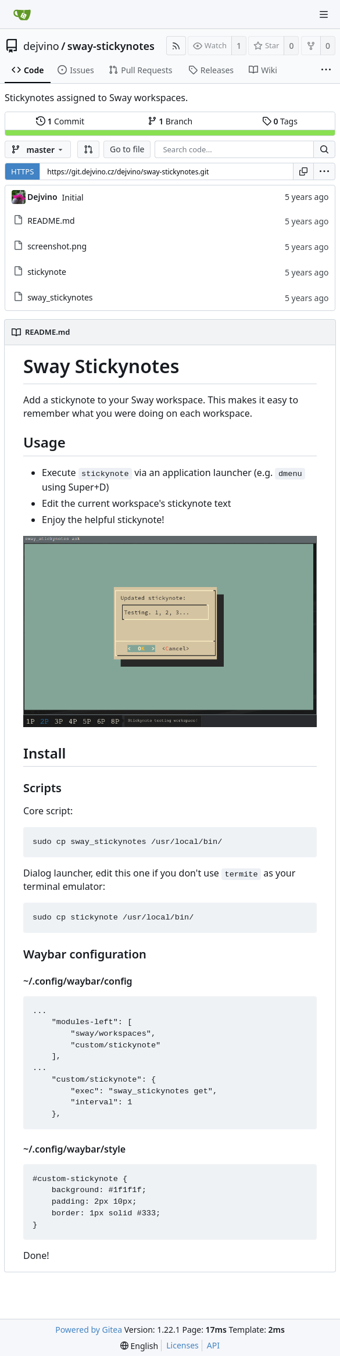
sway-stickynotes (111, 46)
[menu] (324, 171)
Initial (73, 197)
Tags (280, 121)
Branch (170, 121)
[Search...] (324, 149)
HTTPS (22, 171)
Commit (60, 121)
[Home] (22, 14)
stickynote (46, 271)
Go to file (127, 149)
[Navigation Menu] (323, 14)
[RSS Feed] (176, 45)
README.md (51, 220)
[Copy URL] (303, 171)
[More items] (326, 70)
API (213, 1345)
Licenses (182, 1345)
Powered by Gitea (88, 1329)
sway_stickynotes (59, 297)
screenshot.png (57, 246)
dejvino (41, 46)
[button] (88, 149)
